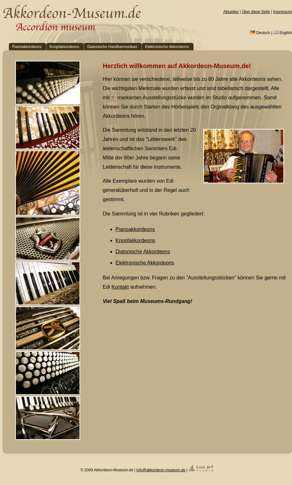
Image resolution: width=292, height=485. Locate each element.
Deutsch (260, 33)
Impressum (282, 12)
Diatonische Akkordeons (142, 251)
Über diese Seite (256, 12)
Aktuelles (231, 12)
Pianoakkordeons (135, 229)
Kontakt (120, 287)
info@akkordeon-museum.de (160, 470)
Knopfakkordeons (135, 240)
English (282, 33)
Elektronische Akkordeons (144, 262)
